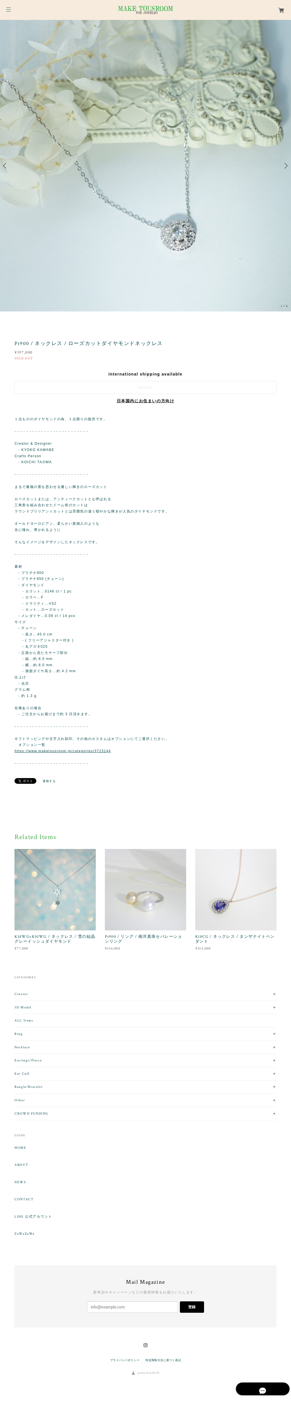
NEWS (20, 1182)
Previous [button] (5, 165)
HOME (20, 1148)
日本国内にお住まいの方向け (145, 401)
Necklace (22, 1047)
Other (19, 1100)
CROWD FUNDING (31, 1113)
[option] (145, 165)
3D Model (23, 1007)
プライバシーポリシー (125, 1360)
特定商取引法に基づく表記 (163, 1360)
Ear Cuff (22, 1074)
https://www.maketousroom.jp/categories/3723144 (62, 751)
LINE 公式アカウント (33, 1217)
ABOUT (21, 1165)
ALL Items (23, 1020)
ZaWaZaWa (24, 1234)
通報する (49, 781)
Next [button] (285, 165)
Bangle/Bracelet (28, 1087)
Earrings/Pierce (28, 1060)
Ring (18, 1034)
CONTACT (24, 1199)
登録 (192, 1307)
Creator (21, 994)
